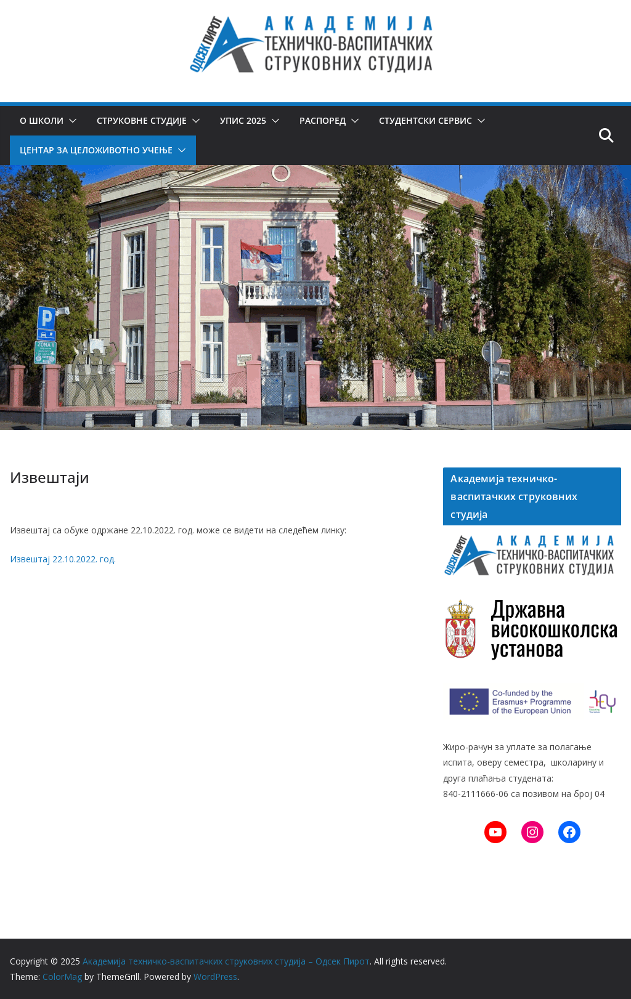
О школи (41, 120)
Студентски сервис (425, 120)
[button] (70, 120)
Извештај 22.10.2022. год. (63, 559)
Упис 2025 (243, 120)
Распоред (322, 120)
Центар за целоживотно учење (96, 150)
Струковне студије (142, 120)
